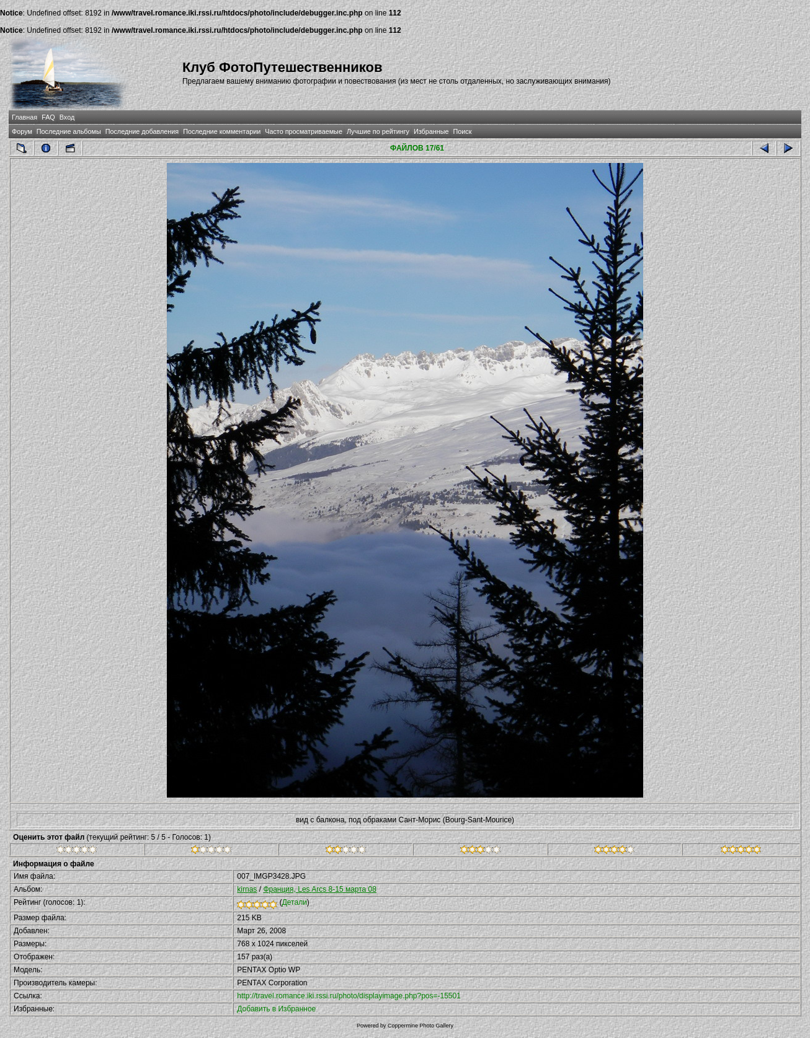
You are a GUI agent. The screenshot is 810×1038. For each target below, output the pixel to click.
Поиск (462, 131)
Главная (24, 117)
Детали (294, 902)
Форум (22, 131)
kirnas (247, 889)
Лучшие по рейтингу (378, 131)
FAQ (48, 117)
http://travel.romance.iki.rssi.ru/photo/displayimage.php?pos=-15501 (349, 996)
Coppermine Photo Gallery (420, 1026)
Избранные (431, 131)
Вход (67, 117)
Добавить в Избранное (276, 1009)
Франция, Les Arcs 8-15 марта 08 (319, 889)
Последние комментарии (221, 131)
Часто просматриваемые (303, 131)
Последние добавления (142, 131)
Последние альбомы (69, 131)
